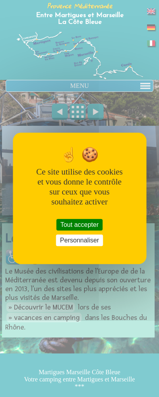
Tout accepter (79, 224)
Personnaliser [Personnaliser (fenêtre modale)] (79, 240)
